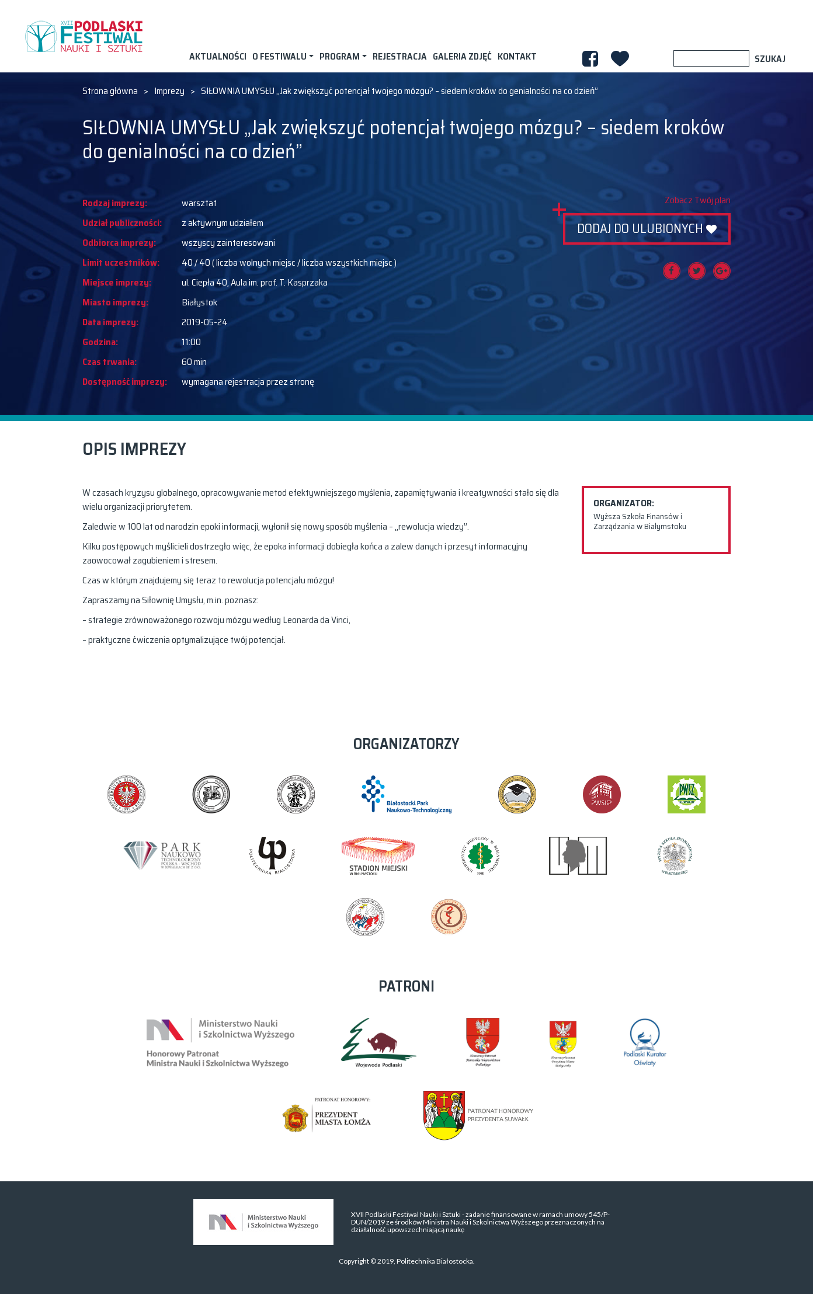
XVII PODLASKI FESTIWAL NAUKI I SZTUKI (83, 36)
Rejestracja (400, 56)
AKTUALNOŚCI (217, 56)
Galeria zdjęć (462, 56)
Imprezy (169, 91)
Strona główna (110, 91)
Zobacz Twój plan (698, 200)
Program (339, 56)
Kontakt (517, 56)
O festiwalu (279, 56)
